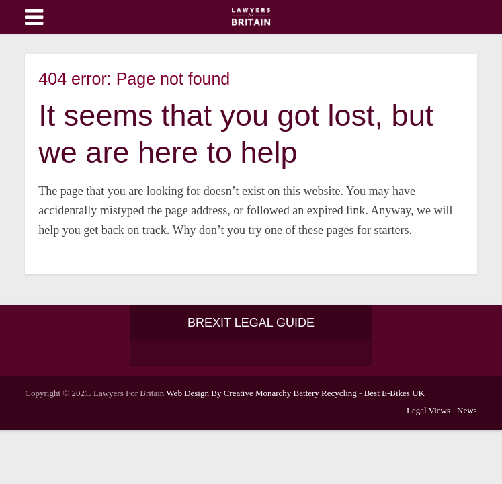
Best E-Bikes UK (394, 393)
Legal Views (428, 410)
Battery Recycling (325, 393)
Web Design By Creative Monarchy (228, 393)
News (467, 410)
